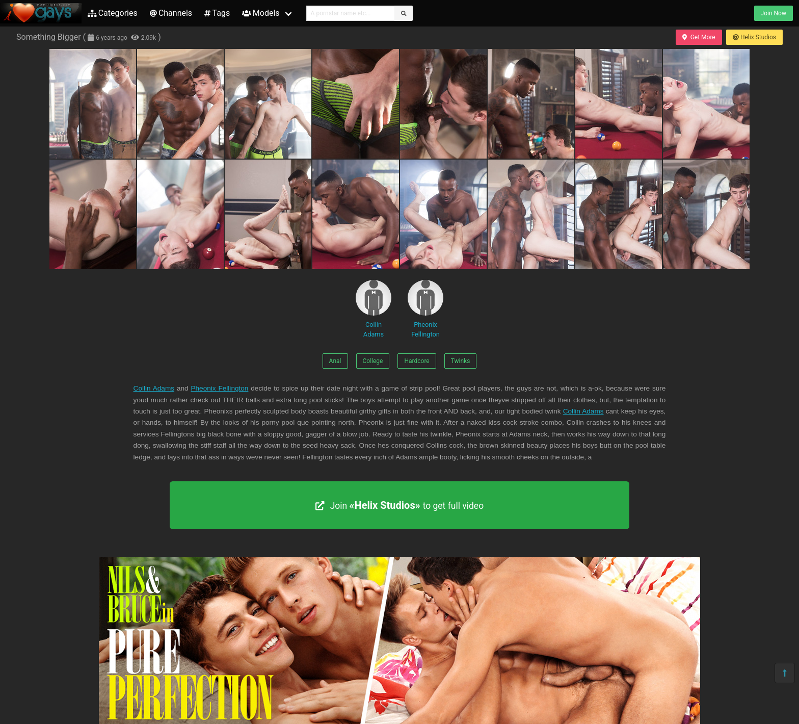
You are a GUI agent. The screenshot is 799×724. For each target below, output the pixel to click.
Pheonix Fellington (425, 309)
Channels (171, 13)
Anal (335, 361)
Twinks (460, 361)
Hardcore (416, 361)
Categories (113, 13)
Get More (698, 37)
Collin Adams (373, 309)
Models (260, 13)
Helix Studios (754, 37)
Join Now (773, 13)
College (373, 361)
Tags (217, 13)
